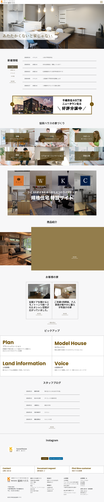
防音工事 (32, 489)
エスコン (47, 412)
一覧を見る (52, 322)
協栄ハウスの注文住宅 (52, 480)
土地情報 (66, 480)
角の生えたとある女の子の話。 (53, 391)
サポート (32, 484)
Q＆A (65, 494)
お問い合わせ (83, 491)
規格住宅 (50, 482)
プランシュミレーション (70, 492)
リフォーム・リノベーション (37, 487)
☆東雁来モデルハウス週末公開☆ (52, 85)
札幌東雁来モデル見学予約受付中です (53, 71)
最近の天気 (47, 405)
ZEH (31, 492)
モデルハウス (50, 489)
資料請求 (83, 492)
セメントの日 (48, 419)
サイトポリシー (84, 494)
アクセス (82, 485)
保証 (31, 485)
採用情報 (82, 484)
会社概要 (82, 482)
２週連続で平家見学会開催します (52, 78)
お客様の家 (50, 487)
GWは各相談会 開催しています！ (52, 64)
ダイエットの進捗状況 (50, 398)
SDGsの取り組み (34, 491)
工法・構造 (33, 482)
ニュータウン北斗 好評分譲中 (71, 482)
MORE (13, 81)
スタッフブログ (84, 480)
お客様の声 (50, 491)
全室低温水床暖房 (34, 480)
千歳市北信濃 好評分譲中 (70, 487)
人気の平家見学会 (47, 57)
